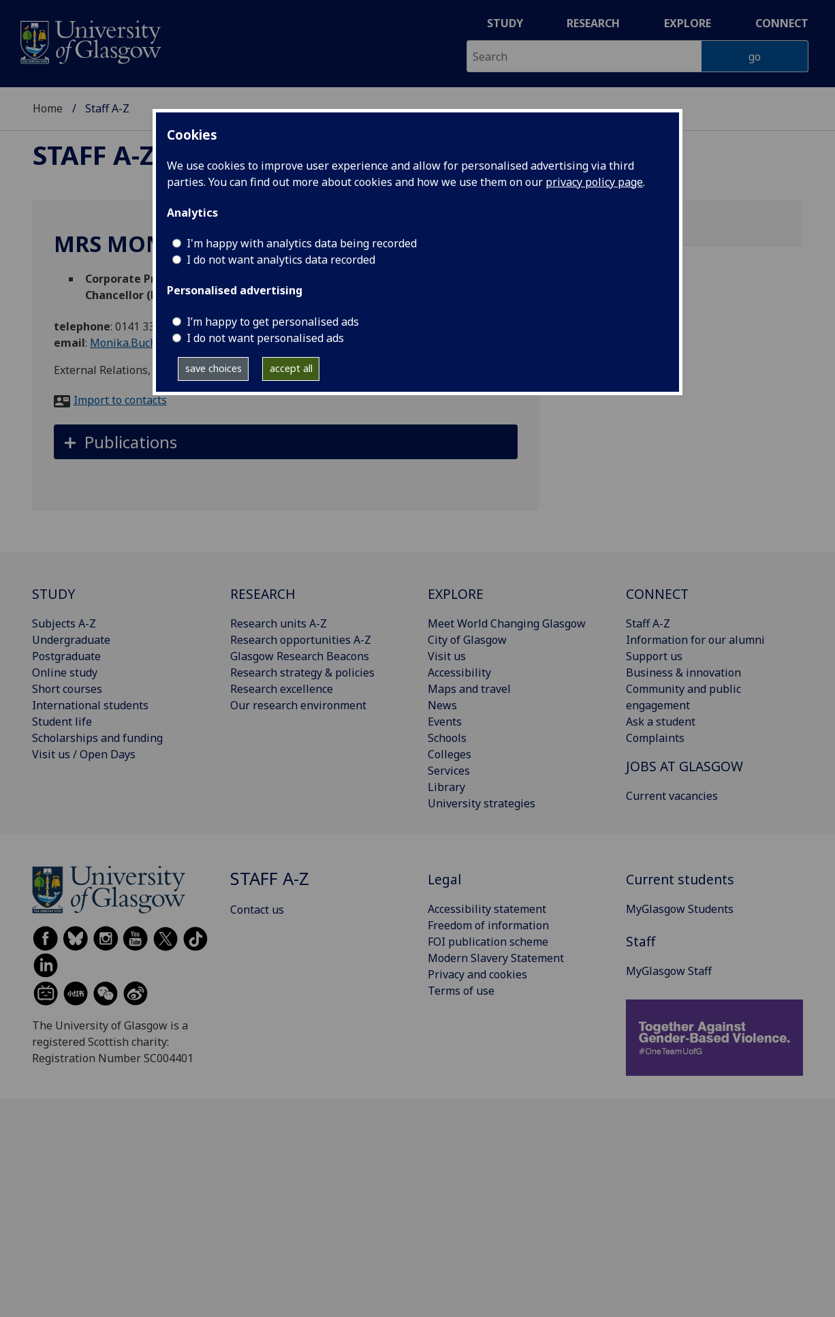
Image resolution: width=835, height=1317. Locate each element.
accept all (291, 368)
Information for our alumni (695, 639)
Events (445, 721)
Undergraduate (71, 639)
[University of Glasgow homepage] (89, 40)
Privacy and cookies (477, 974)
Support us (654, 656)
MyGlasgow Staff (669, 970)
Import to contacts (120, 399)
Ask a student (660, 721)
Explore (687, 23)
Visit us (447, 656)
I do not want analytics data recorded (281, 259)
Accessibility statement (487, 908)
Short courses (67, 688)
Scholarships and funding (97, 737)
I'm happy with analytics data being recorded (302, 243)
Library (446, 786)
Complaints (655, 737)
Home (48, 108)
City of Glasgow (467, 639)
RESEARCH (263, 594)
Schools (447, 737)
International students (90, 705)
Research (593, 23)
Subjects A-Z (64, 623)
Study (505, 23)
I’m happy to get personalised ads (273, 321)
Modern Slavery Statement (496, 957)
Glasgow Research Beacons (299, 656)
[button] (286, 441)
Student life (62, 721)
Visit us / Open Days (84, 754)
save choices (213, 368)
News (442, 705)
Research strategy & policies (302, 672)
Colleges (449, 754)
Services (449, 770)
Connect (781, 23)
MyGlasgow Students (680, 908)
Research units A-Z (278, 623)
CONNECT (657, 594)
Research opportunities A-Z (300, 639)
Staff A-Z (94, 155)
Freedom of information (488, 925)
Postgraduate (66, 656)
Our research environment (298, 705)
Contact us (257, 909)
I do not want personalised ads (265, 337)
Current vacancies (672, 795)
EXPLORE (456, 594)
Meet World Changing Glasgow (507, 623)
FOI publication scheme (488, 941)
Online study (64, 672)
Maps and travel (469, 688)
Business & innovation (683, 672)
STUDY (53, 594)
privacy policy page (594, 181)
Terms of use (461, 990)
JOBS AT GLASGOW (684, 766)
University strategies (481, 803)
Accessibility (459, 672)
